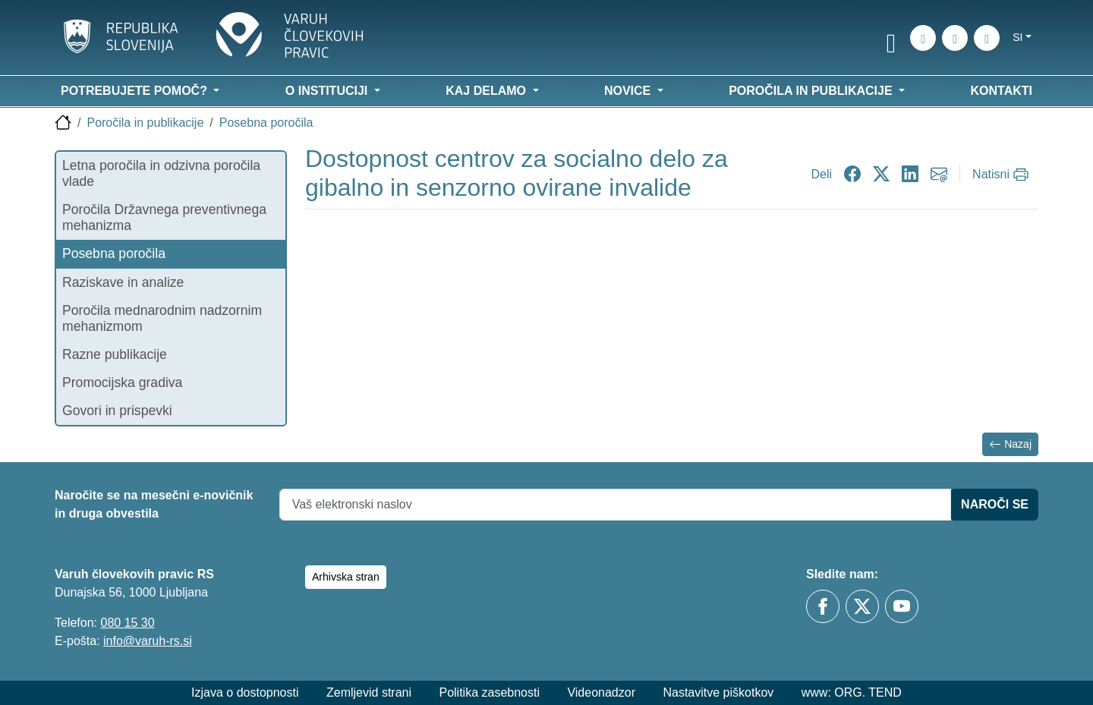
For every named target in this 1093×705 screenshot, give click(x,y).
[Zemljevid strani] (955, 38)
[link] (891, 40)
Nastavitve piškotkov (718, 692)
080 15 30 (127, 622)
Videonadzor (601, 692)
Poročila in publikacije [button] (812, 90)
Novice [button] (629, 90)
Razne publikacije (114, 354)
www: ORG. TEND (852, 692)
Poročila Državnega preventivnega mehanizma (164, 217)
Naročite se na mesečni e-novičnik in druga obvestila (154, 504)
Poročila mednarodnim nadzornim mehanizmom (162, 318)
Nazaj (1010, 444)
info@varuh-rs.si (147, 640)
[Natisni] (1002, 174)
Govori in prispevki (117, 410)
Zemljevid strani (368, 692)
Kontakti (1001, 90)
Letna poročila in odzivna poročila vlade (161, 173)
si (1017, 37)
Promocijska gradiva (122, 382)
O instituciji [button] (328, 90)
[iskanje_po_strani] (923, 38)
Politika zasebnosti (489, 692)
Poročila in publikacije (145, 122)
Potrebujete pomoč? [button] (135, 90)
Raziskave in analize (123, 282)
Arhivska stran (346, 577)
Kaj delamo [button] (487, 90)
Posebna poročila (266, 122)
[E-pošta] (987, 38)
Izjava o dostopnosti (244, 692)
